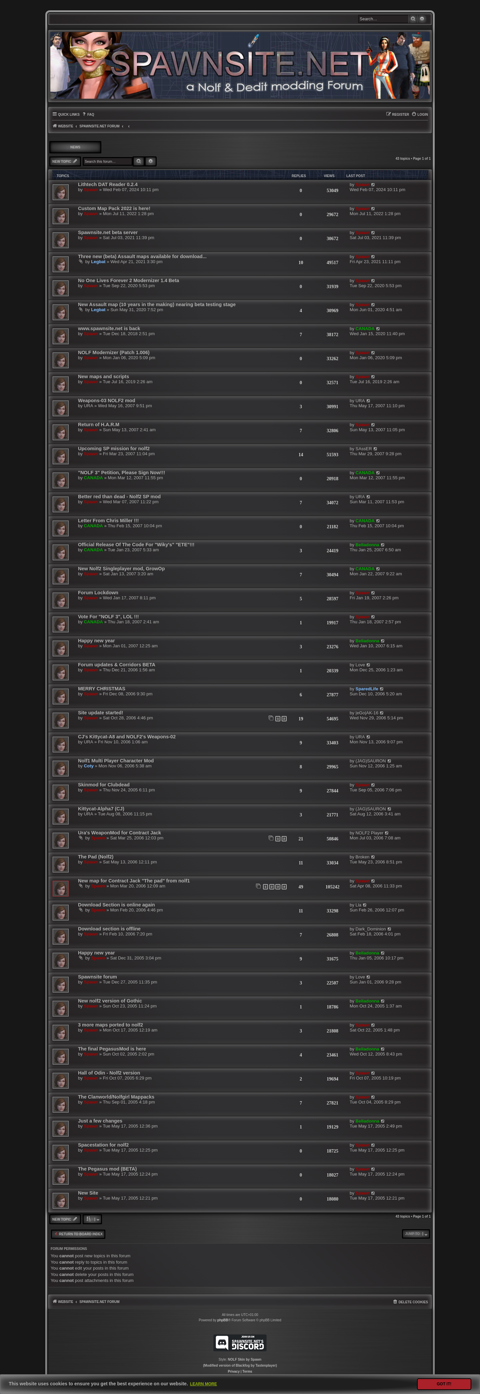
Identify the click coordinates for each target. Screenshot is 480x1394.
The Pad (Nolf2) (95, 856)
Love (360, 664)
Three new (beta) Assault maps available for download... (142, 256)
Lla (359, 904)
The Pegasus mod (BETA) (107, 1169)
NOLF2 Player (370, 832)
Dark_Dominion (371, 928)
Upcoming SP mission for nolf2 (114, 448)
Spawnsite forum (97, 976)
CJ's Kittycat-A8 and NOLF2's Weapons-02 (127, 736)
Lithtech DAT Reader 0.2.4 (108, 184)
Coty (89, 765)
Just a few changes (100, 1121)
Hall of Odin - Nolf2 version (109, 1073)
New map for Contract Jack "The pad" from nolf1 (134, 880)
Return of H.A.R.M (98, 424)
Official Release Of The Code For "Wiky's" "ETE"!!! (136, 544)
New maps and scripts (103, 376)
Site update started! (100, 712)
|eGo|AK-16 (367, 712)
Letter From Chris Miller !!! (108, 520)
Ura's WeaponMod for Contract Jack (119, 832)
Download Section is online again (116, 904)
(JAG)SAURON (371, 760)
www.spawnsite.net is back (109, 328)
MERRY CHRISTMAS (101, 688)
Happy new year (96, 640)
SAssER (364, 448)
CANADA (365, 328)
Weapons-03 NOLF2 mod (106, 400)
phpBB (222, 1320)
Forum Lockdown (98, 592)
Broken (363, 856)
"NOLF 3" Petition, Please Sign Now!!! (121, 472)
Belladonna (367, 544)
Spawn (91, 189)
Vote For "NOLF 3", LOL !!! (108, 616)
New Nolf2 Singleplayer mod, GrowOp (121, 568)
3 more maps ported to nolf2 (110, 1024)
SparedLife (367, 688)
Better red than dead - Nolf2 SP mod (119, 496)
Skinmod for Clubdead (104, 784)
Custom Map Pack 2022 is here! (114, 208)
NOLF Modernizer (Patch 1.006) (114, 352)
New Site (88, 1193)
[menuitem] (87, 114)
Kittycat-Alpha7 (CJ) (101, 808)
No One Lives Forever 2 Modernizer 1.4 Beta (128, 280)
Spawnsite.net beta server (108, 232)
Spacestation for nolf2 (103, 1145)
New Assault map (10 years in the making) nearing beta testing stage (157, 304)
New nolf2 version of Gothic (110, 1000)
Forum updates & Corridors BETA (116, 664)
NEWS (75, 147)
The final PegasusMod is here (112, 1049)
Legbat (98, 261)
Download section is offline (109, 928)
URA (88, 405)
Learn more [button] (203, 1384)
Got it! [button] (444, 1384)
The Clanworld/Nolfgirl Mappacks (116, 1097)
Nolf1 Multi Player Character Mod (116, 760)
